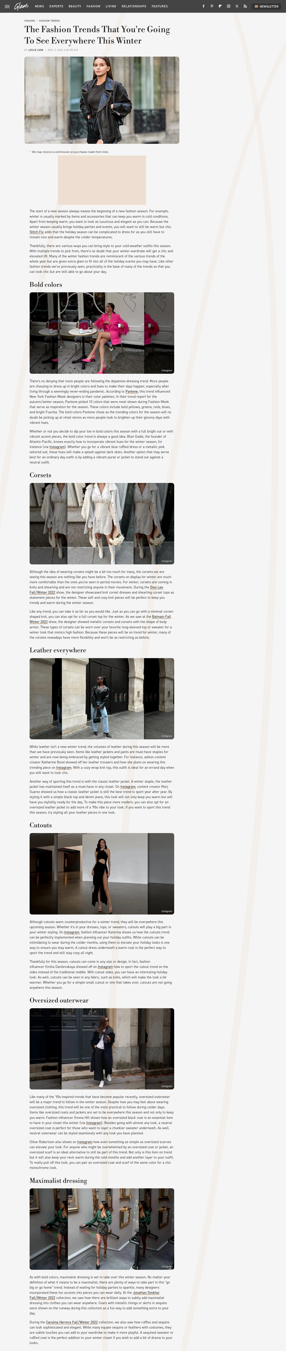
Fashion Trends (49, 21)
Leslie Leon (35, 50)
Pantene (132, 391)
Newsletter (266, 6)
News (39, 6)
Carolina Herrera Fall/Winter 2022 (72, 1322)
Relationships (134, 6)
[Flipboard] (220, 7)
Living (111, 6)
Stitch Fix (37, 232)
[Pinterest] (212, 7)
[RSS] (245, 7)
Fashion (93, 6)
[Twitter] (237, 7)
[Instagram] (228, 7)
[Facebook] (203, 7)
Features (160, 6)
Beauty (75, 6)
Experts (56, 6)
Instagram (167, 370)
